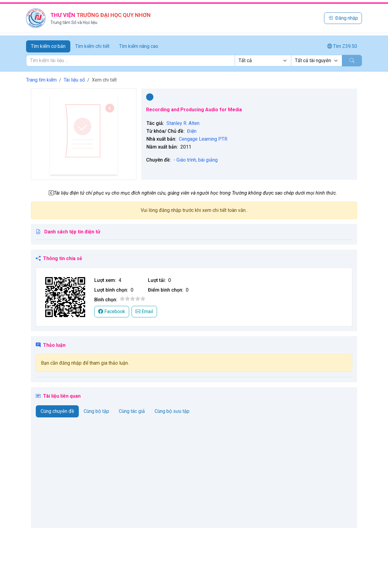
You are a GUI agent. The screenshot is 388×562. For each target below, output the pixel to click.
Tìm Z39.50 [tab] (342, 46)
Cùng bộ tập (96, 411)
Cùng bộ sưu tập (172, 411)
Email (144, 311)
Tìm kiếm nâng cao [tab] (138, 46)
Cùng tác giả (132, 411)
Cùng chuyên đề (57, 411)
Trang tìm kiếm (41, 80)
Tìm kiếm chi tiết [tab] (92, 46)
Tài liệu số (74, 80)
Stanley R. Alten (182, 123)
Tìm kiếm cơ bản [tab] (48, 46)
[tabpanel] (194, 60)
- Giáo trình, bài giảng (195, 160)
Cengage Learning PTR (203, 139)
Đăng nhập (343, 18)
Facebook (111, 311)
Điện (191, 131)
